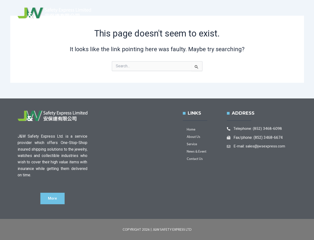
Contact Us (281, 18)
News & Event (243, 18)
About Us (180, 18)
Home (152, 18)
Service (210, 18)
